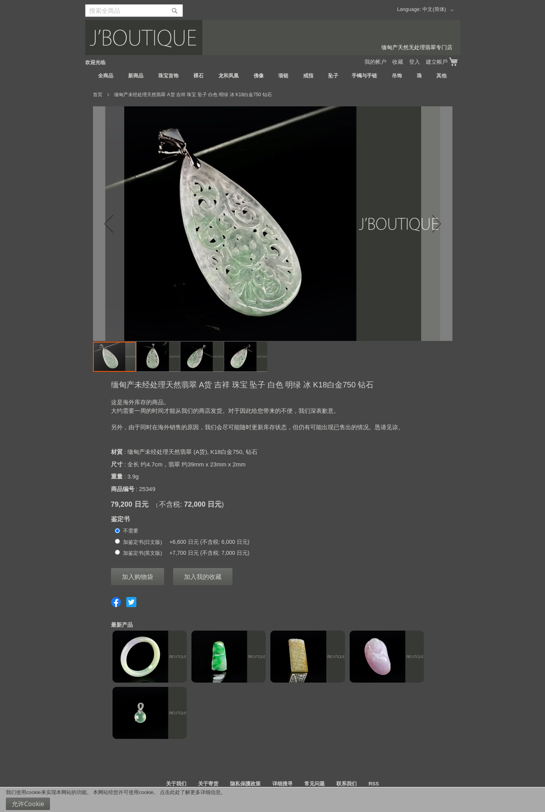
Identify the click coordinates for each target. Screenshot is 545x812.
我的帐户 (375, 62)
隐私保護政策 (245, 784)
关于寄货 (208, 784)
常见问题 (314, 784)
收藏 (397, 62)
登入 (414, 62)
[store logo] (272, 37)
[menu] (272, 76)
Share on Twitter (131, 602)
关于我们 (176, 784)
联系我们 (346, 784)
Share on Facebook (116, 602)
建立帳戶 (437, 62)
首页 (97, 94)
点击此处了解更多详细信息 (190, 792)
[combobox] (134, 10)
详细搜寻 (282, 784)
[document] (272, 799)
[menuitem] (105, 76)
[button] (439, 10)
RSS (373, 784)
